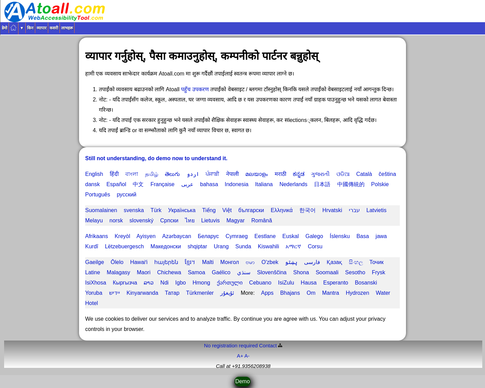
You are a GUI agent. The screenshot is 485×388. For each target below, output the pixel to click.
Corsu (315, 246)
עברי (354, 210)
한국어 (307, 210)
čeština (387, 174)
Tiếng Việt (217, 210)
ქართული (230, 283)
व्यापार (42, 28)
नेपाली (232, 174)
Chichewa (169, 272)
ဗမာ (250, 262)
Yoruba (93, 293)
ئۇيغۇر (227, 293)
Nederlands (293, 184)
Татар (172, 293)
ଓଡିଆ (343, 174)
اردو (193, 174)
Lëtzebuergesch (124, 246)
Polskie (380, 184)
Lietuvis (210, 220)
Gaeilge (94, 262)
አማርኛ (293, 246)
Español (116, 184)
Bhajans (290, 293)
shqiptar (197, 246)
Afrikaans (96, 236)
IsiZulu (286, 283)
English (94, 174)
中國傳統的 (351, 184)
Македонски (165, 246)
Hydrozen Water (368, 293)
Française (162, 184)
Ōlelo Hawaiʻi (129, 262)
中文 (138, 184)
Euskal (290, 236)
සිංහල (356, 262)
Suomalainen (101, 210)
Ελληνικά (281, 210)
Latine (92, 272)
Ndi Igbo (173, 283)
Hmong (201, 283)
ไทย (190, 220)
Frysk (378, 272)
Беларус (208, 236)
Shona (301, 272)
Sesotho (355, 272)
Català (364, 174)
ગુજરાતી (320, 174)
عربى (187, 184)
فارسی (312, 262)
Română (261, 220)
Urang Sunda (232, 246)
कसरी (54, 28)
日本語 (322, 184)
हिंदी (114, 174)
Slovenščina (271, 272)
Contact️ (268, 345)
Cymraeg (236, 236)
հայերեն (166, 262)
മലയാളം (256, 174)
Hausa (308, 283)
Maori (143, 272)
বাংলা (131, 174)
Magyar (235, 220)
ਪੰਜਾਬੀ (212, 174)
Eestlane (265, 236)
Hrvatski (332, 210)
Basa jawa (371, 236)
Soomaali (327, 272)
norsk (116, 220)
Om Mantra (322, 293)
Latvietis (376, 210)
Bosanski (366, 283)
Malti (208, 262)
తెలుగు (172, 174)
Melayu (94, 220)
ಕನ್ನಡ (298, 174)
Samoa (196, 272)
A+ (240, 356)
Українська (181, 210)
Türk (155, 210)
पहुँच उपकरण (195, 89)
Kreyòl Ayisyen (135, 236)
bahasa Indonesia (224, 184)
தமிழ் (151, 174)
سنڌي (243, 272)
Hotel (91, 303)
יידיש (114, 293)
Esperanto (335, 283)
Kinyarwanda (142, 293)
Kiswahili (268, 246)
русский (126, 194)
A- (247, 356)
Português (97, 194)
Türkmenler (200, 293)
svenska (134, 210)
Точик (376, 262)
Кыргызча (125, 283)
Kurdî (91, 246)
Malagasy (118, 272)
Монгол (229, 262)
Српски (169, 220)
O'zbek (270, 262)
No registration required (231, 345)
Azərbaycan (176, 236)
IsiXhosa (95, 283)
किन (30, 28)
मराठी (280, 174)
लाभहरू (67, 28)
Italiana (264, 184)
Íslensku (340, 236)
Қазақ (334, 262)
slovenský (142, 220)
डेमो (4, 28)
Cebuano (260, 283)
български (251, 210)
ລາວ (149, 283)
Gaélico (221, 272)
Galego (314, 236)
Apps (267, 293)
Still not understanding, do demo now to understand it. (156, 158)
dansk (92, 184)
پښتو (291, 262)
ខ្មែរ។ (190, 262)
